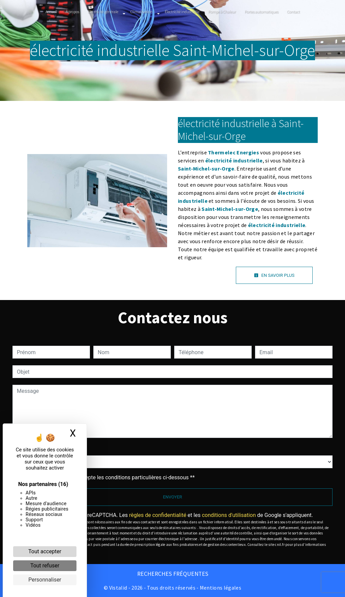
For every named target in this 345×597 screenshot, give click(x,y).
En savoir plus (274, 275)
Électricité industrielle (182, 11)
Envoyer (172, 496)
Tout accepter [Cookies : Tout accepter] (44, 551)
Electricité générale (103, 11)
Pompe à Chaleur (222, 11)
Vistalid (118, 587)
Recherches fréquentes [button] (172, 573)
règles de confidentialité (157, 515)
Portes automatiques (261, 11)
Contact (293, 11)
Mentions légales (220, 587)
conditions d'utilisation (229, 515)
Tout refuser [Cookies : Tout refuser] (44, 565)
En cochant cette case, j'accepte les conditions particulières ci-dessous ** (107, 477)
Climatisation (141, 11)
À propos (72, 11)
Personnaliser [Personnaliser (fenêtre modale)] (44, 579)
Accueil (51, 11)
